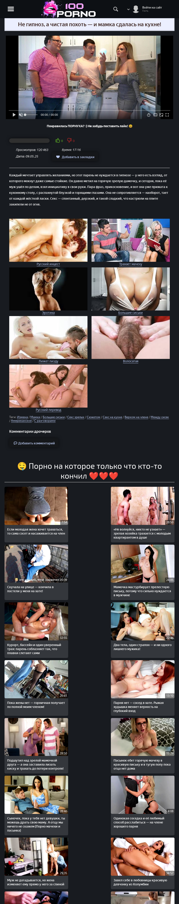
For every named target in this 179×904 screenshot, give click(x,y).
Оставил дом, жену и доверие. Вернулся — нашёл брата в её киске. (89, 811)
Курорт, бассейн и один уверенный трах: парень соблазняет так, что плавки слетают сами (158, 521)
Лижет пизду (48, 361)
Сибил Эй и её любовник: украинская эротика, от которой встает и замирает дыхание (54, 759)
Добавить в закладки (74, 157)
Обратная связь (89, 893)
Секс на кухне (112, 417)
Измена (22, 417)
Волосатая (130, 361)
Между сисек (160, 417)
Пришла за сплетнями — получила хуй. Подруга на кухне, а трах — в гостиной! (55, 697)
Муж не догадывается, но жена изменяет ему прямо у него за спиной (89, 631)
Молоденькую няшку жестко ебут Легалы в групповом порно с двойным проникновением (20, 813)
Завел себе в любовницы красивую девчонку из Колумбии (119, 631)
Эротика (48, 313)
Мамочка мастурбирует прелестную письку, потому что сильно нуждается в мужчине (121, 523)
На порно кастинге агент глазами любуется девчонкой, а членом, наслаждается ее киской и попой (157, 815)
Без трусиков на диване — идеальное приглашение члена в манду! (156, 755)
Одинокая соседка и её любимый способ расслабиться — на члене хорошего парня (54, 633)
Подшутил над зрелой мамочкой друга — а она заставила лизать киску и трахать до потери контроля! (123, 580)
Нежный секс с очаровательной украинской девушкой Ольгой (55, 809)
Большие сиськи (130, 313)
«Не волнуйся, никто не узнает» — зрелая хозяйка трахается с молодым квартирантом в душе (55, 523)
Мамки (35, 417)
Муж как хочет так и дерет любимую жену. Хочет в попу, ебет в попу (123, 811)
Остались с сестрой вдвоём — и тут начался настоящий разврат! (88, 755)
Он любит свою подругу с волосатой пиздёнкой (18, 753)
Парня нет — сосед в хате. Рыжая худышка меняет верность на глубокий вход (89, 575)
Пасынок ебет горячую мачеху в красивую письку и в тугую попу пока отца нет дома (157, 578)
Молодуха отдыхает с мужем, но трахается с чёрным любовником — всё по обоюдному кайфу (123, 701)
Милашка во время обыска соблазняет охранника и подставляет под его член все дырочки (88, 699)
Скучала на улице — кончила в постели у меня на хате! (89, 517)
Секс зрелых (75, 417)
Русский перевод (48, 410)
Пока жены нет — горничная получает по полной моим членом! (54, 575)
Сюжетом (93, 417)
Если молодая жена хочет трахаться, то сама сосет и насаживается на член (20, 521)
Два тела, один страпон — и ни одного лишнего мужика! (19, 573)
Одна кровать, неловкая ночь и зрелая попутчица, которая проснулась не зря (157, 633)
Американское (21, 420)
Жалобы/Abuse (89, 888)
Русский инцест (48, 264)
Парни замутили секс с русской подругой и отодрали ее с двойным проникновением (157, 697)
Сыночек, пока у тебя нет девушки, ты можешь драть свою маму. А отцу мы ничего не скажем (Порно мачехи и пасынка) (21, 639)
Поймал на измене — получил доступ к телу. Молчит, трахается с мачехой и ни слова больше (123, 759)
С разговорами (45, 420)
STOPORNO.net (19, 873)
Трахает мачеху (130, 264)
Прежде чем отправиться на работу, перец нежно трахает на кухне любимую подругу (20, 697)
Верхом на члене (136, 417)
